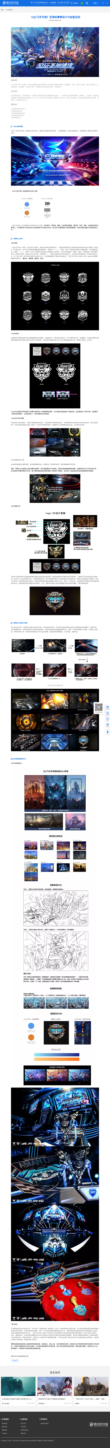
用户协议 (23, 1423)
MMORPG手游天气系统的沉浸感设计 (52, 1399)
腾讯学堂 (4, 1426)
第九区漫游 (5, 1403)
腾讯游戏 (4, 1423)
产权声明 (23, 1426)
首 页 (32, 3)
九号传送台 (9, 9)
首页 (2, 9)
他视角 (77, 1403)
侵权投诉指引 (25, 1430)
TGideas (4, 1433)
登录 (95, 3)
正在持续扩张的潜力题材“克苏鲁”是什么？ (17, 1399)
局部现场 (41, 1403)
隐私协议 (23, 1433)
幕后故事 (15, 1360)
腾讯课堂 (4, 1430)
